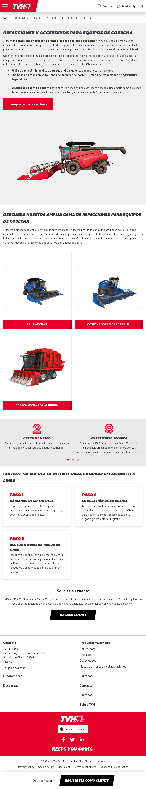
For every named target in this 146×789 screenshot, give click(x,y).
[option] (37, 437)
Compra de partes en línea (28, 104)
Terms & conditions (85, 767)
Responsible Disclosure (114, 767)
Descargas (10, 685)
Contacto (86, 685)
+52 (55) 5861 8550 (14, 668)
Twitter (72, 739)
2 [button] (73, 460)
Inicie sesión (46, 780)
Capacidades (88, 660)
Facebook (63, 739)
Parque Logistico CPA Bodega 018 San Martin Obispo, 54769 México (24, 657)
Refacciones (19, 18)
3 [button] (78, 460)
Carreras (86, 676)
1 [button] (68, 460)
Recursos (86, 655)
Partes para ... (89, 649)
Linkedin (82, 739)
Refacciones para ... (45, 18)
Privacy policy (26, 767)
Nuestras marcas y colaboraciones (103, 666)
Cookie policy (46, 767)
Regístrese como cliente (87, 780)
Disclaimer (64, 767)
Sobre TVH (87, 704)
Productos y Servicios (95, 643)
